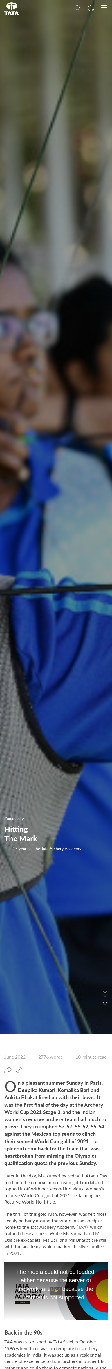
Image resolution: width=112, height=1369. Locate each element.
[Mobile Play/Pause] (56, 1167)
